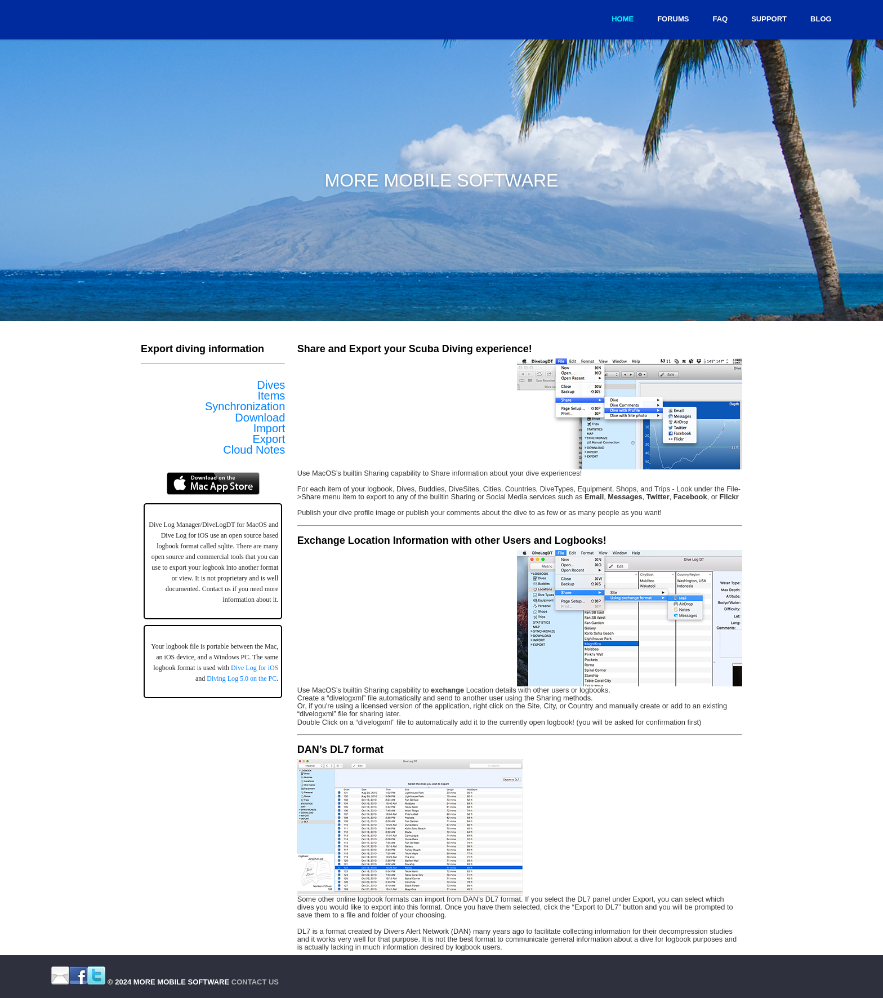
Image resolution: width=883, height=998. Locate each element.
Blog (821, 19)
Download (260, 417)
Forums (673, 19)
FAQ (720, 19)
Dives (271, 385)
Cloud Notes (254, 449)
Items (271, 395)
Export (269, 439)
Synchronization (245, 406)
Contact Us (255, 982)
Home (623, 19)
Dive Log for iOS (254, 668)
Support (769, 19)
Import (269, 428)
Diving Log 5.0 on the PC (242, 678)
